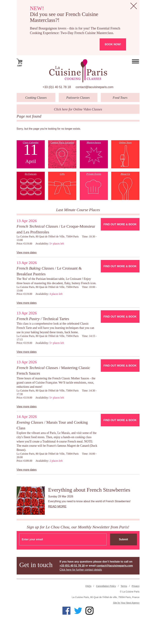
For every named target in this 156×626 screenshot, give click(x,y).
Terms (124, 586)
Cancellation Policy (106, 586)
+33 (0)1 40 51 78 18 (57, 87)
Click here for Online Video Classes (78, 109)
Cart (19, 62)
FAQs (88, 586)
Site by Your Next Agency (126, 602)
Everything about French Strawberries (89, 490)
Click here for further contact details (81, 569)
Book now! (113, 44)
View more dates (27, 252)
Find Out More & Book (119, 224)
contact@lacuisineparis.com (94, 87)
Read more (57, 506)
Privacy (136, 586)
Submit (123, 539)
